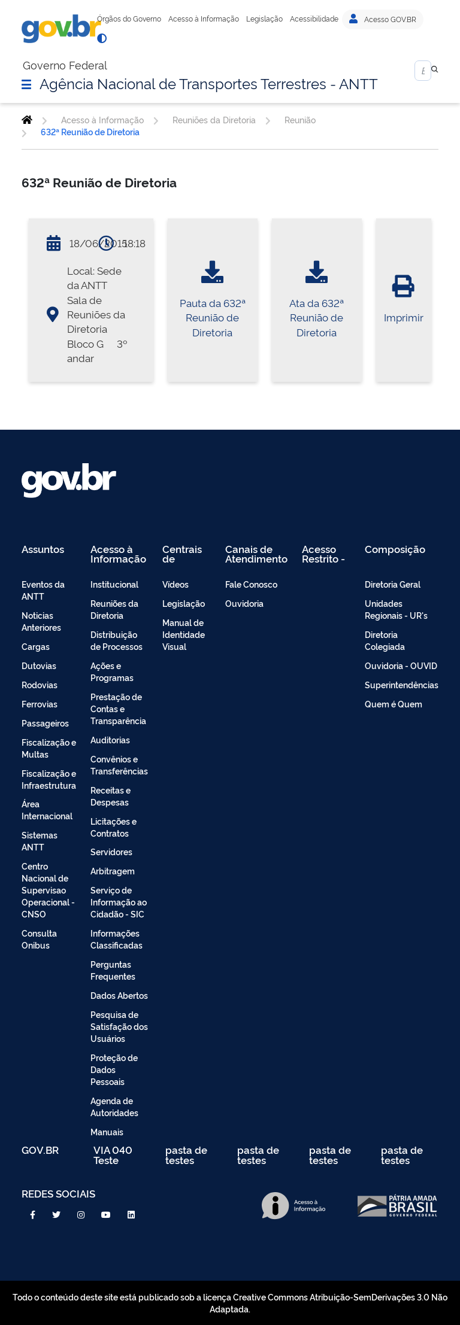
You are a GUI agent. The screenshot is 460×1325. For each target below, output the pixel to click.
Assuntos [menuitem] (43, 549)
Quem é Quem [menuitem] (393, 703)
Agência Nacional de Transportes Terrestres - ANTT (209, 82)
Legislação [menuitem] (183, 603)
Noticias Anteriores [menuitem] (41, 621)
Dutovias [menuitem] (39, 665)
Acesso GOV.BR (382, 19)
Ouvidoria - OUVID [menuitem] (401, 665)
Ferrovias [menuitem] (40, 703)
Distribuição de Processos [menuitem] (116, 640)
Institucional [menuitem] (114, 583)
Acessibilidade (314, 18)
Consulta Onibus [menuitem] (39, 938)
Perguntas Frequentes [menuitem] (112, 969)
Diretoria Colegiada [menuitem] (385, 640)
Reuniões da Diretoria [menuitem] (114, 609)
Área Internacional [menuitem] (47, 809)
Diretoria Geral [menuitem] (392, 583)
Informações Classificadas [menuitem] (116, 938)
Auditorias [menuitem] (110, 739)
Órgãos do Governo (129, 18)
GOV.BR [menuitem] (40, 1150)
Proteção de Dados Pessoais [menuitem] (114, 1069)
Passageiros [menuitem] (45, 722)
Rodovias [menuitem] (40, 684)
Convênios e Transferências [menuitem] (119, 764)
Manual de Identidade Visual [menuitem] (183, 634)
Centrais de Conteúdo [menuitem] (186, 554)
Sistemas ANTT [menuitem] (40, 840)
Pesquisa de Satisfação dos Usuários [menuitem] (119, 1026)
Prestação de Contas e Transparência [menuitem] (118, 708)
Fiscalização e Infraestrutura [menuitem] (49, 779)
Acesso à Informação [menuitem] (118, 554)
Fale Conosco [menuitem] (251, 583)
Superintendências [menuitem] (401, 684)
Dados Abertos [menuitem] (119, 995)
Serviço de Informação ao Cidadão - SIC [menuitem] (118, 901)
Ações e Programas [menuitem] (112, 671)
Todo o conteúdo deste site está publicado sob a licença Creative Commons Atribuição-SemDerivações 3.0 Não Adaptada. (230, 1302)
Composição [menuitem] (395, 549)
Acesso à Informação (203, 18)
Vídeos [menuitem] (175, 583)
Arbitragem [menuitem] (112, 870)
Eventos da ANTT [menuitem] (43, 589)
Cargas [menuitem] (36, 646)
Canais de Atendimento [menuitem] (256, 554)
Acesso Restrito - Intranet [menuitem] (323, 554)
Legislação (264, 18)
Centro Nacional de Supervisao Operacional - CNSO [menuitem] (48, 889)
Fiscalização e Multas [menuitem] (49, 747)
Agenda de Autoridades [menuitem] (114, 1106)
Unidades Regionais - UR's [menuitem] (396, 609)
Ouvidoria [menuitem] (244, 603)
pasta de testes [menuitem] (186, 1155)
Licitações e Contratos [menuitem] (113, 826)
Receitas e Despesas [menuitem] (110, 795)
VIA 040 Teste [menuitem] (112, 1155)
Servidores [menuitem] (111, 851)
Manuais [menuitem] (106, 1131)
